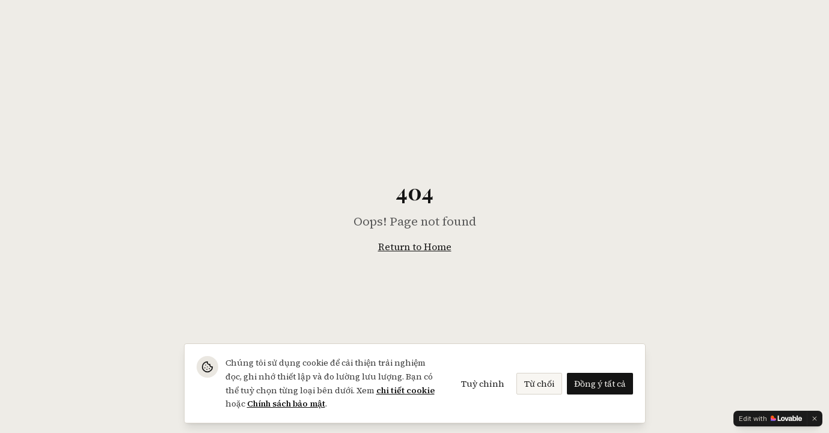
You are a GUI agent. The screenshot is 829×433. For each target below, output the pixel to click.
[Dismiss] (814, 418)
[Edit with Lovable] (770, 418)
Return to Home (414, 246)
